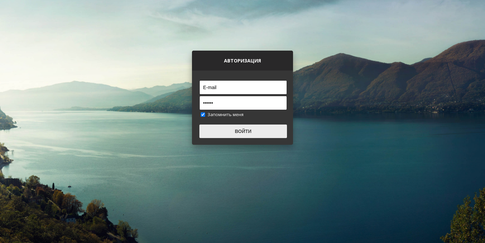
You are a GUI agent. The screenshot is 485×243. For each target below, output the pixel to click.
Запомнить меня (225, 114)
